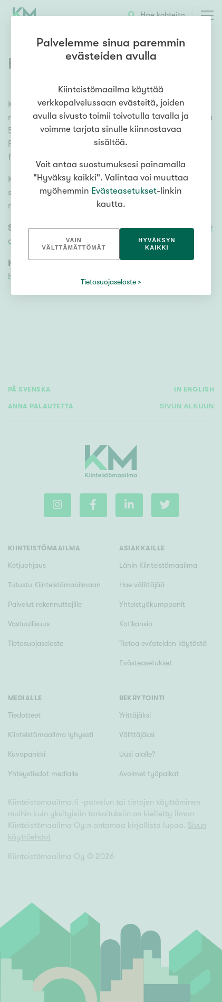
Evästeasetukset (124, 191)
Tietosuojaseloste (108, 282)
